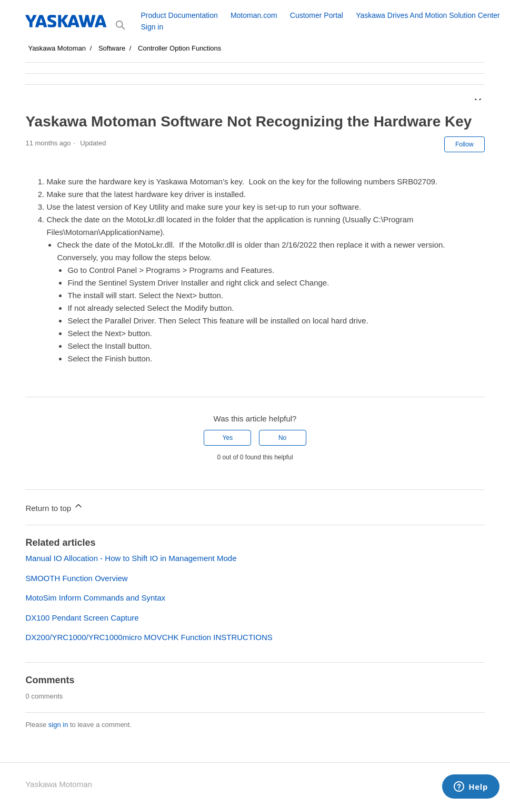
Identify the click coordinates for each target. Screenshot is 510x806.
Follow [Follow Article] (464, 144)
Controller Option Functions (179, 48)
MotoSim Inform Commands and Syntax (95, 597)
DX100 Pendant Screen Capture (81, 617)
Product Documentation (179, 15)
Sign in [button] (152, 27)
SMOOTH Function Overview (76, 578)
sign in (58, 725)
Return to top (54, 506)
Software (111, 48)
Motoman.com (254, 15)
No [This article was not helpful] (282, 437)
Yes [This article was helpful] (228, 437)
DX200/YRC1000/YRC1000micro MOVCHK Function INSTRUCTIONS (148, 637)
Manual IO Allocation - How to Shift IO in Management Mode (130, 558)
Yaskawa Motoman (57, 48)
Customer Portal (316, 15)
